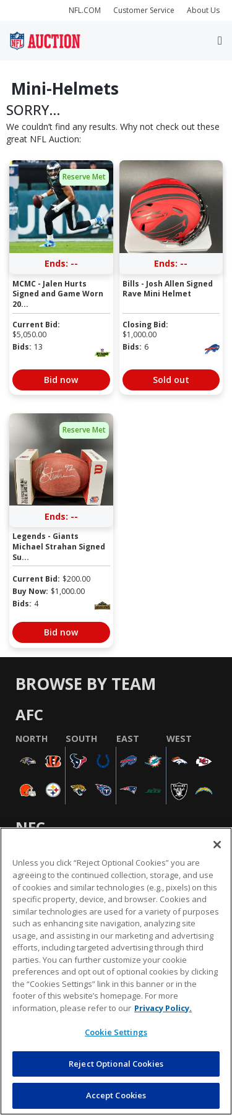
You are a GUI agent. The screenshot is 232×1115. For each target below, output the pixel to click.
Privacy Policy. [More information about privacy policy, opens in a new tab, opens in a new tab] (163, 1008)
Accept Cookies (116, 1095)
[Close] (217, 844)
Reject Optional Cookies (116, 1063)
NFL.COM (85, 10)
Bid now (61, 379)
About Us (203, 10)
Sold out (171, 379)
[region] (116, 971)
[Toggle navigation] (220, 40)
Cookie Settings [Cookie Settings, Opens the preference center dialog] (116, 1032)
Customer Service (143, 10)
